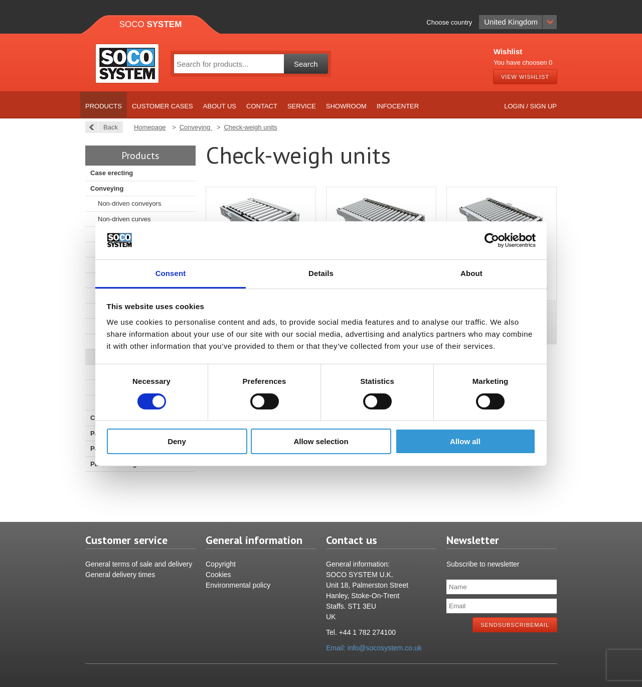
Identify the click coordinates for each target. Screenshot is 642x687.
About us (219, 106)
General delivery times (120, 575)
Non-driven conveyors (129, 203)
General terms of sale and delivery (138, 564)
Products (103, 106)
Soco (150, 24)
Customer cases (162, 106)
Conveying (106, 188)
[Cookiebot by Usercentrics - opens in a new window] (492, 240)
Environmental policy (238, 585)
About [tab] (471, 273)
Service (301, 106)
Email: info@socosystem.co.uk (374, 648)
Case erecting (111, 173)
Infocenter (398, 106)
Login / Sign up (530, 106)
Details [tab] (321, 273)
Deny (177, 441)
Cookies (218, 575)
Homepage (150, 127)
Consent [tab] (170, 273)
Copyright (221, 564)
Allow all (465, 441)
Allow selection (320, 441)
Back (108, 127)
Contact (261, 106)
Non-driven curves (124, 219)
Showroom (346, 106)
